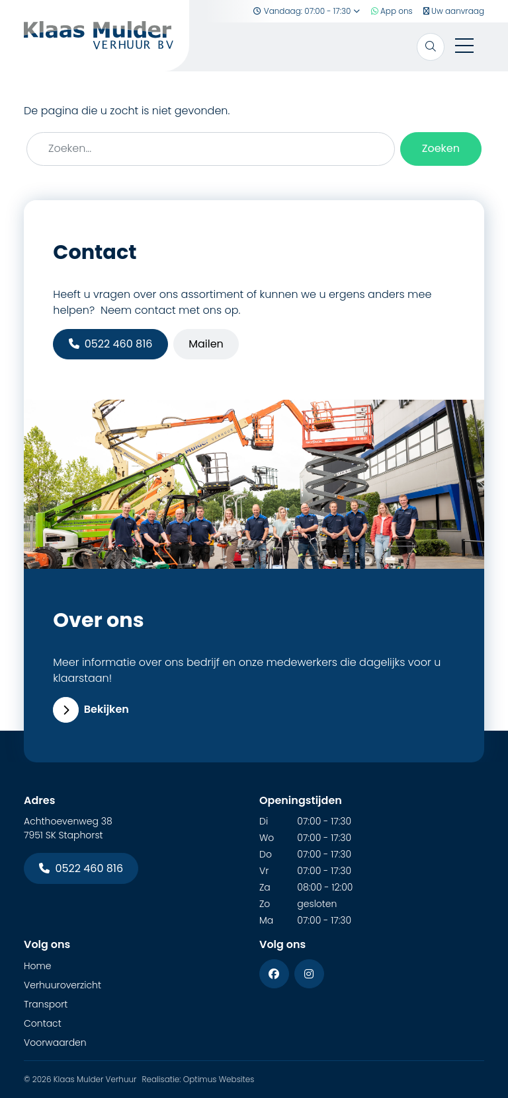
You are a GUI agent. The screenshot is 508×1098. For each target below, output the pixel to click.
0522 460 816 (111, 343)
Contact (43, 1023)
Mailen (206, 343)
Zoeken (441, 148)
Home (38, 965)
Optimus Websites (219, 1079)
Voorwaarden (55, 1042)
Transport (45, 1004)
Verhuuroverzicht (62, 985)
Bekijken (91, 709)
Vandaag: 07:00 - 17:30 (306, 11)
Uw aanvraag (453, 11)
